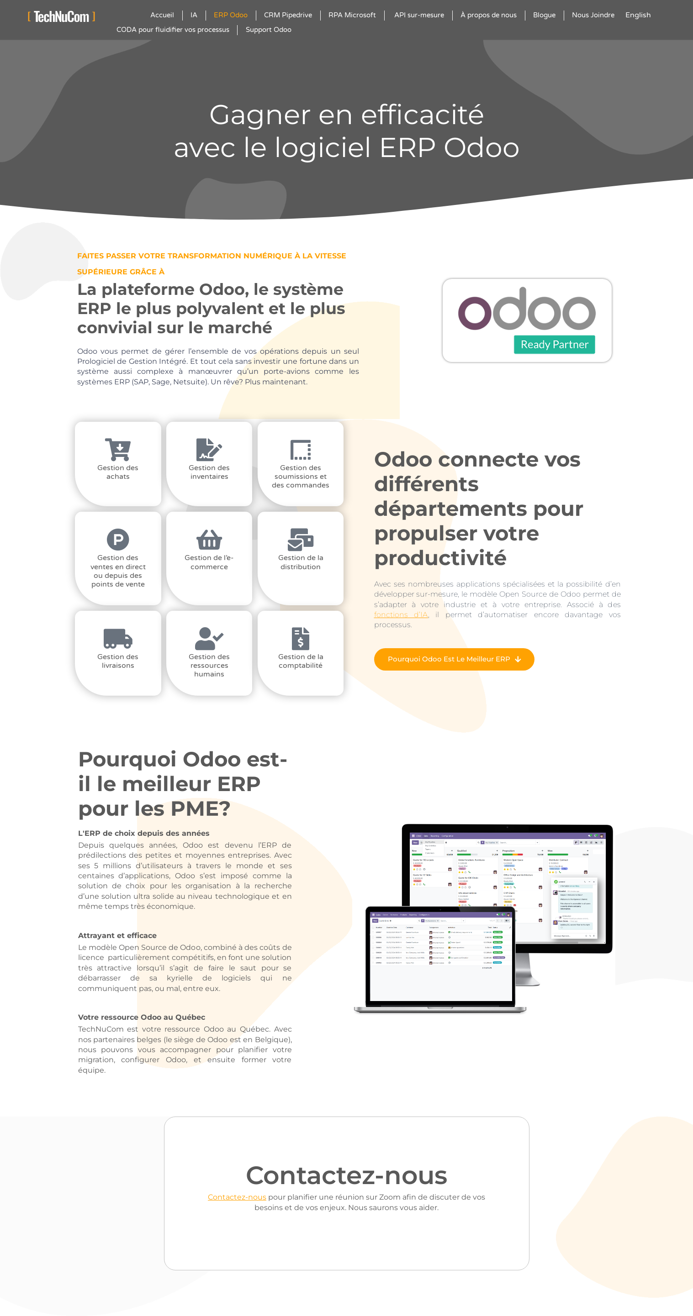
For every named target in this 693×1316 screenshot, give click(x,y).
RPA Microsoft (352, 15)
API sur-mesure (418, 15)
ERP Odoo (231, 15)
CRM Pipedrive (288, 15)
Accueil (162, 15)
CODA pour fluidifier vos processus (172, 30)
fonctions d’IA (401, 614)
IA (193, 15)
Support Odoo (268, 30)
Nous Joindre (593, 15)
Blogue (544, 15)
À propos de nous (488, 15)
